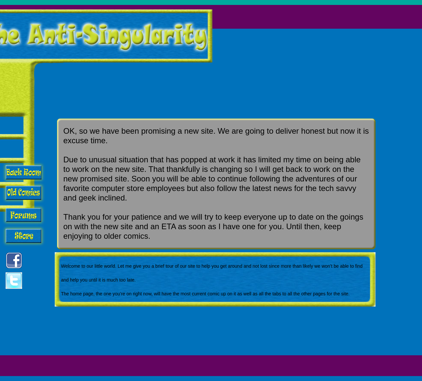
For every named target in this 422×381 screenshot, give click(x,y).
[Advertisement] (306, 55)
